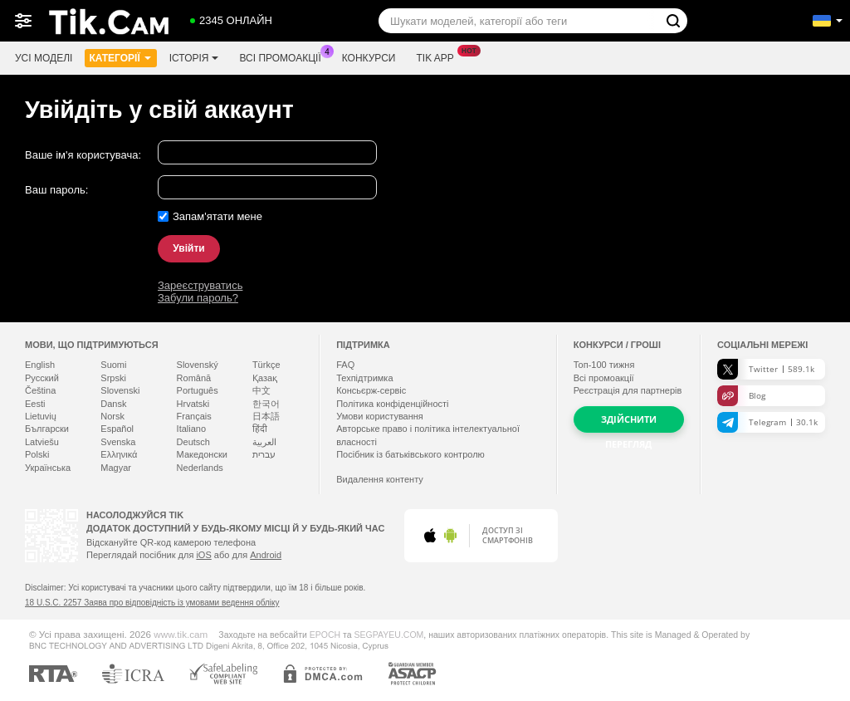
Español (117, 429)
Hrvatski (193, 404)
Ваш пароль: (56, 190)
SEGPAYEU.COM (389, 635)
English (40, 365)
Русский (42, 378)
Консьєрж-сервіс (371, 390)
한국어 (266, 404)
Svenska (117, 442)
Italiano (191, 429)
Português (197, 390)
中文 (261, 390)
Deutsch (193, 442)
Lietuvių (40, 416)
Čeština (40, 390)
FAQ (345, 365)
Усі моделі (43, 58)
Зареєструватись (200, 285)
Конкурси (369, 58)
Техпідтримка (364, 378)
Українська (48, 468)
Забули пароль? (198, 298)
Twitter (765, 369)
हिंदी (259, 429)
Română (194, 378)
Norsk (112, 416)
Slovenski (119, 390)
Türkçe (266, 365)
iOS (203, 555)
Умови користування (379, 416)
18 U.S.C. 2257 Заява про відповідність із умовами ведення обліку (152, 602)
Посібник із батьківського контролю (410, 454)
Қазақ (264, 378)
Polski (37, 454)
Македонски (202, 454)
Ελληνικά (118, 454)
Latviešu (42, 442)
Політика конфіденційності (392, 404)
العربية (264, 442)
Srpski (113, 378)
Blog (741, 395)
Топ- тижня (604, 365)
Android (265, 555)
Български (47, 429)
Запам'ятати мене (217, 216)
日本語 (266, 416)
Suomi (113, 365)
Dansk (113, 404)
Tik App (439, 56)
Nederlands (200, 468)
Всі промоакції (284, 56)
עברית (264, 454)
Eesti (35, 404)
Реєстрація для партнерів (628, 390)
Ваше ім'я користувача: (83, 155)
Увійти (188, 248)
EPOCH (325, 635)
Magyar (115, 468)
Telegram (767, 422)
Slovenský (197, 365)
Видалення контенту (379, 479)
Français (194, 416)
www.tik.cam (181, 634)
